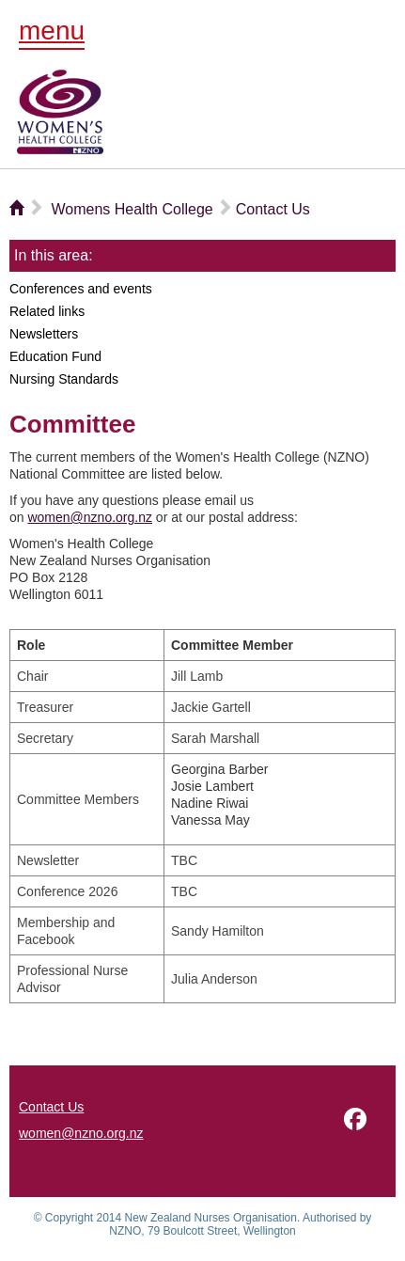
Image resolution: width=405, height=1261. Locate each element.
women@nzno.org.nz (89, 517)
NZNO (60, 112)
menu (52, 30)
